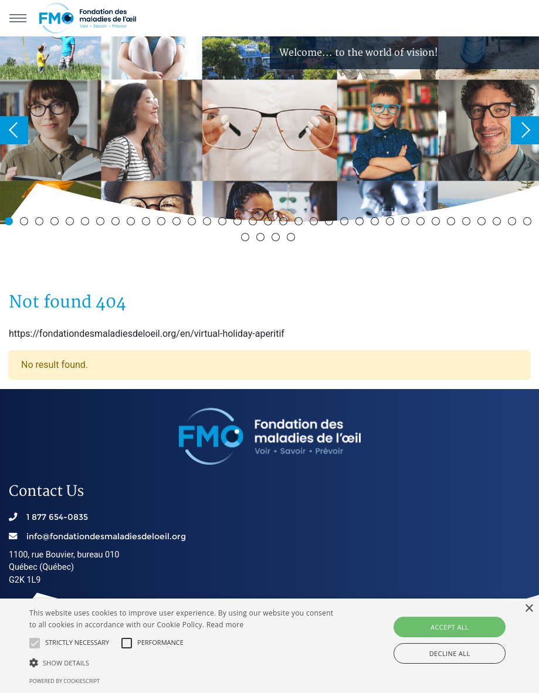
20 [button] (300, 223)
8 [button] (117, 223)
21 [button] (315, 223)
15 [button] (224, 223)
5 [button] (71, 223)
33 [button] (498, 223)
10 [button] (148, 223)
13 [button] (193, 223)
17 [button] (254, 223)
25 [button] (376, 223)
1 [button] (10, 223)
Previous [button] (14, 130)
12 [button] (178, 223)
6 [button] (87, 223)
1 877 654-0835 (57, 517)
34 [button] (514, 223)
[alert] (269, 646)
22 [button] (331, 223)
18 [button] (270, 223)
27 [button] (407, 223)
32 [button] (483, 223)
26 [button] (392, 223)
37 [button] (262, 239)
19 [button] (285, 223)
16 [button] (239, 223)
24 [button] (361, 223)
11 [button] (163, 223)
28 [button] (422, 223)
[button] (34, 643)
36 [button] (247, 239)
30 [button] (453, 223)
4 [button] (56, 223)
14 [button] (209, 223)
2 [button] (26, 223)
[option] (269, 130)
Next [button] (525, 130)
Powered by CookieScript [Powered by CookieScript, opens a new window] (64, 681)
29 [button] (437, 223)
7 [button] (102, 223)
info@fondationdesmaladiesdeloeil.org (106, 536)
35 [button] (529, 223)
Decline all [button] (449, 653)
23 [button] (346, 223)
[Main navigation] (18, 18)
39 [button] (293, 239)
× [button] (528, 608)
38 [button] (277, 239)
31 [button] (468, 223)
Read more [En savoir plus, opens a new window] (225, 625)
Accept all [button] (449, 627)
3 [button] (41, 223)
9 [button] (132, 223)
